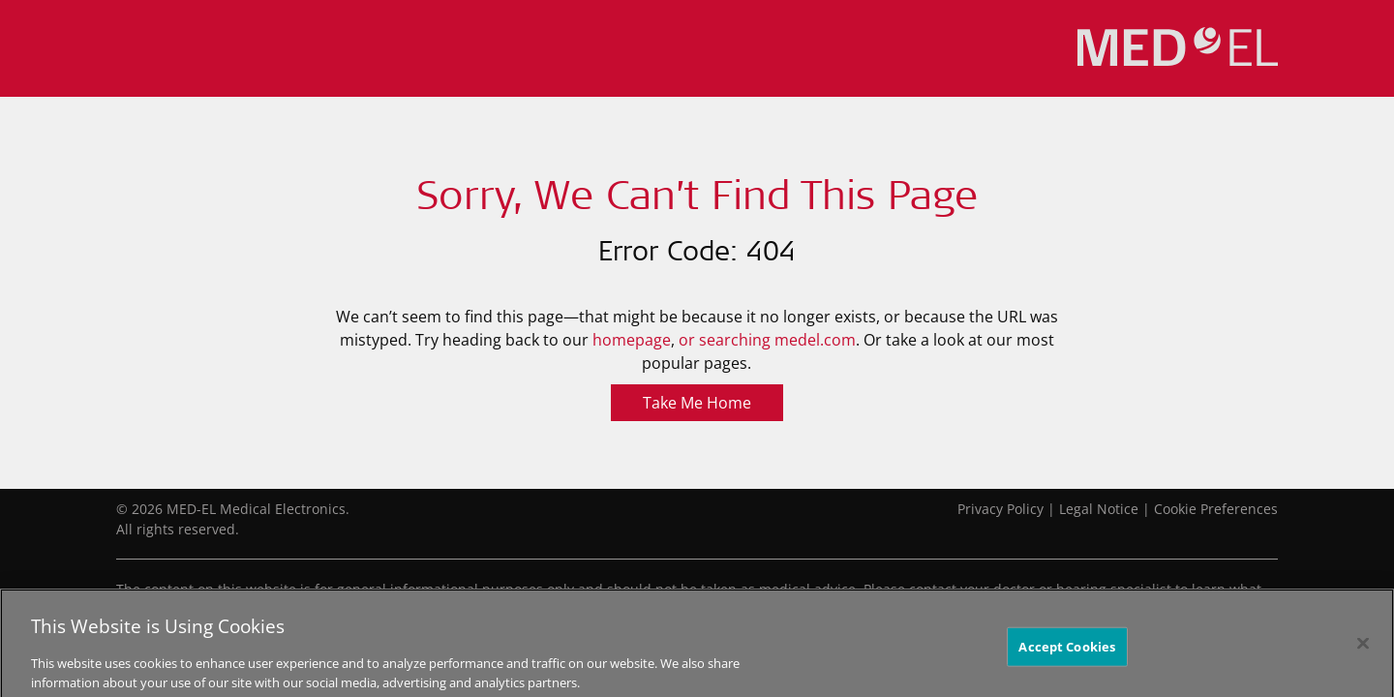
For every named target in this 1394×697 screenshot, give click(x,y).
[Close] (1363, 647)
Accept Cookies (1066, 650)
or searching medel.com (767, 339)
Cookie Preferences (1216, 509)
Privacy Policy (1000, 509)
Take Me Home (697, 402)
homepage (631, 339)
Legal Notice (1098, 509)
